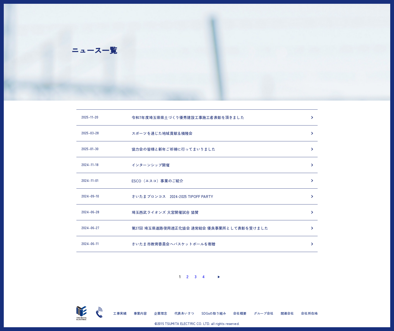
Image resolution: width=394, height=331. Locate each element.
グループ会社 (264, 313)
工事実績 (119, 313)
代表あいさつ (184, 313)
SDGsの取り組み (214, 313)
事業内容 (140, 313)
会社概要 (240, 313)
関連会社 (287, 313)
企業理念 (160, 313)
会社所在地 (309, 313)
